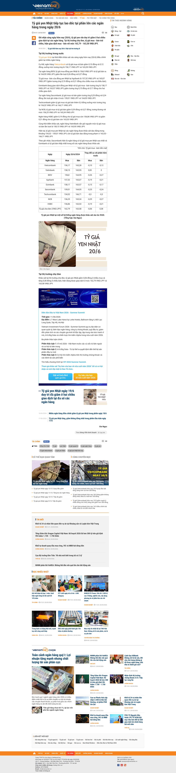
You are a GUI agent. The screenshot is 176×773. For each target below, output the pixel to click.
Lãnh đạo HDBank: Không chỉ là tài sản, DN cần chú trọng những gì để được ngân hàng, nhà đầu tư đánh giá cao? (133, 660)
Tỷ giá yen (71, 740)
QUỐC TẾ (62, 13)
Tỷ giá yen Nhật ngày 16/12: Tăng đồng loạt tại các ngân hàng (50, 482)
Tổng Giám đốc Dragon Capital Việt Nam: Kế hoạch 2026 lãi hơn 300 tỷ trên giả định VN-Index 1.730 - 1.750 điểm (69, 534)
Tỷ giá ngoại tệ (52, 740)
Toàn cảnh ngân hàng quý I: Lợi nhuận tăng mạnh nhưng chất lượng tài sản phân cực (51, 658)
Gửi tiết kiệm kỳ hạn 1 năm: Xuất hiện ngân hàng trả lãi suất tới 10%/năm (43, 595)
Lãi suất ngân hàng (121, 740)
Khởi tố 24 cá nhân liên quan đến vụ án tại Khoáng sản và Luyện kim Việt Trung (67, 524)
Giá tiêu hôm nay (108, 740)
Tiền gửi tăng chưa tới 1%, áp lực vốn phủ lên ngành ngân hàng (58, 709)
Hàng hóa (35, 635)
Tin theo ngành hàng (121, 20)
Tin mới (40, 519)
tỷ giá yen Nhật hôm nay (75, 451)
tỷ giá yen (98, 446)
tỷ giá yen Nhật (60, 451)
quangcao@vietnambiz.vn (129, 761)
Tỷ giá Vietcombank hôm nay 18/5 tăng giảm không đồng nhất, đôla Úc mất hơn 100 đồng (91, 495)
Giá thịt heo (61, 743)
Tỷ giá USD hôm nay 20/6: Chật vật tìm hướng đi (64, 49)
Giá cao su (77, 743)
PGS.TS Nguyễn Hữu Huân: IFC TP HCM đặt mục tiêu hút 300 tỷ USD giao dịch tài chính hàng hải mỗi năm (133, 719)
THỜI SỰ (39, 13)
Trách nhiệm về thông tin (42, 771)
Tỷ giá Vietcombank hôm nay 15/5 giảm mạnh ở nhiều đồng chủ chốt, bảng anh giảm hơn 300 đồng (90, 501)
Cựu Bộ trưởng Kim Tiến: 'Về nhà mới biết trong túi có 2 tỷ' (58, 555)
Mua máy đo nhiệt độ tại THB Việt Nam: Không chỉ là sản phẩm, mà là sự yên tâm (96, 631)
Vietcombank (60, 64)
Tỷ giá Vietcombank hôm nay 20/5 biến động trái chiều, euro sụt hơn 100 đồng (88, 482)
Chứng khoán (39, 539)
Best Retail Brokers (89, 743)
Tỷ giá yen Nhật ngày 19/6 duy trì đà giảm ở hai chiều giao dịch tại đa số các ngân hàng (58, 396)
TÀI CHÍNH (70, 13)
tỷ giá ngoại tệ (73, 446)
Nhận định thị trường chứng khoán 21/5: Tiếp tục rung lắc (133, 677)
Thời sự (37, 559)
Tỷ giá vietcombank (46, 451)
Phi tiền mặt (92, 18)
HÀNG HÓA (54, 13)
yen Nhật (63, 446)
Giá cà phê (97, 740)
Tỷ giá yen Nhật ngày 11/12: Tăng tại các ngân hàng (51, 493)
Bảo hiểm (73, 18)
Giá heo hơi (88, 740)
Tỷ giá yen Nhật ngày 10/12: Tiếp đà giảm (48, 497)
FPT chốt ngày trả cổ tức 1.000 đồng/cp (68, 594)
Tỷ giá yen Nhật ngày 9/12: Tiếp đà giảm (48, 501)
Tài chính (37, 18)
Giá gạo (69, 743)
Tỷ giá (82, 18)
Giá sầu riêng (52, 743)
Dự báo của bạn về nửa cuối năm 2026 (85, 376)
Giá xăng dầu (133, 740)
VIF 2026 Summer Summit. (74, 362)
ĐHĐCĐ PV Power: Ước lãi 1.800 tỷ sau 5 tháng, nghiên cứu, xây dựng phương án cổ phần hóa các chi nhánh (96, 597)
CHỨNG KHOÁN (87, 13)
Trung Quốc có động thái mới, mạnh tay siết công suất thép (44, 630)
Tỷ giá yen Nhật (45, 57)
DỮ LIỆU (116, 13)
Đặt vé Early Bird (60, 376)
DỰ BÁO (47, 13)
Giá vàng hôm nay (40, 740)
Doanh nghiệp (39, 527)
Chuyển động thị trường (91, 638)
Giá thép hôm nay (40, 743)
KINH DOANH (108, 13)
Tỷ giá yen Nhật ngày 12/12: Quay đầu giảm (49, 489)
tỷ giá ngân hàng (86, 446)
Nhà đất (92, 663)
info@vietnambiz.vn (45, 769)
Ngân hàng (49, 18)
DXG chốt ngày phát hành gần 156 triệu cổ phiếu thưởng (69, 630)
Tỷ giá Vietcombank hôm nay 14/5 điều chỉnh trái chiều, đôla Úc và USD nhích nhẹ (90, 507)
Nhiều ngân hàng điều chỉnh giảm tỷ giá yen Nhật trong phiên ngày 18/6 (78, 413)
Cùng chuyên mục (82, 457)
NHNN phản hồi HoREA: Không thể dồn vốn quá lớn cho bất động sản (63, 565)
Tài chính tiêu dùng (107, 18)
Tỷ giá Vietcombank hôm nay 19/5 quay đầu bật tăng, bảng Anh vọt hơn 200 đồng (89, 489)
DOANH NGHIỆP (98, 13)
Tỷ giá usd (62, 740)
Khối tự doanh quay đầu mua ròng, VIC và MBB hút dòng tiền (59, 546)
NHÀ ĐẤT (77, 13)
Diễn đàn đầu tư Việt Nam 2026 (107, 743)
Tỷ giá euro (79, 740)
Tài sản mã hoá (62, 18)
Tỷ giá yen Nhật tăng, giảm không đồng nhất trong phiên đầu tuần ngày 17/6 (77, 419)
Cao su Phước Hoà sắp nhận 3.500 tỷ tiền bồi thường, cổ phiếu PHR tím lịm (98, 701)
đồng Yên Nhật (44, 446)
